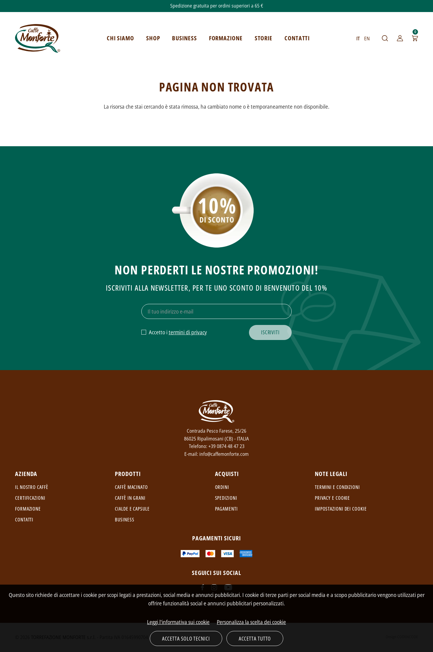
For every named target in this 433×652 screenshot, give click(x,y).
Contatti (24, 519)
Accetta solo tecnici (186, 638)
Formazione (28, 508)
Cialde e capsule (132, 508)
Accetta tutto (255, 638)
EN (367, 38)
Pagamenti (226, 508)
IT (358, 38)
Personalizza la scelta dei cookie (251, 622)
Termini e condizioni (337, 487)
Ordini (222, 487)
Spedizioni (226, 498)
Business (124, 519)
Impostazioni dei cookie (341, 508)
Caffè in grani (130, 498)
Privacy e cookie (332, 498)
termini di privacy (188, 332)
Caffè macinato (131, 487)
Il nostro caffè (31, 487)
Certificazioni (30, 498)
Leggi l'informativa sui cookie (178, 622)
